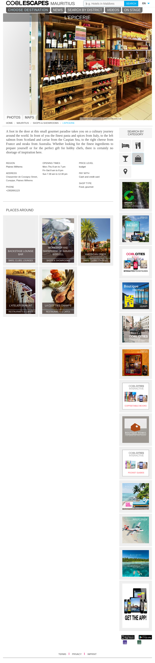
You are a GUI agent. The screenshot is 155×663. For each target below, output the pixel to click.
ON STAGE (132, 10)
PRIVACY (77, 654)
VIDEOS (113, 10)
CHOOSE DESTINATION (28, 10)
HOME (9, 123)
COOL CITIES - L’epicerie (31, 3)
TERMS (62, 654)
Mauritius (23, 123)
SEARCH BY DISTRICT (85, 10)
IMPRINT (91, 654)
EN (144, 3)
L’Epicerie (68, 123)
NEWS (58, 10)
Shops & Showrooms (46, 123)
